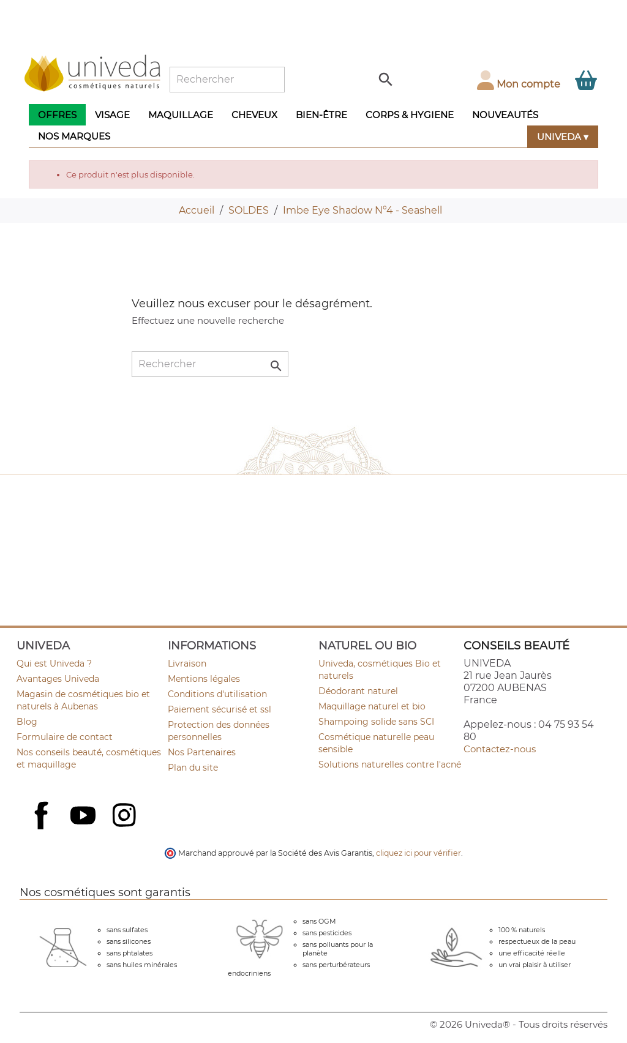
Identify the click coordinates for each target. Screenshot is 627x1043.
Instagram (125, 816)
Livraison (187, 663)
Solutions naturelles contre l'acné (389, 764)
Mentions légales (204, 678)
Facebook (42, 828)
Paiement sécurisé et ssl (219, 709)
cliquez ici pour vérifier (418, 853)
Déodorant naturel (358, 691)
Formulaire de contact (65, 736)
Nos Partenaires (202, 752)
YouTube (84, 816)
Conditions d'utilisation (217, 694)
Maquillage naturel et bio (372, 706)
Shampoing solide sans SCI (376, 721)
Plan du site (193, 767)
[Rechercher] (227, 79)
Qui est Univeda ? (54, 663)
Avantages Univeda (58, 678)
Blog (27, 721)
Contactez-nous (500, 749)
